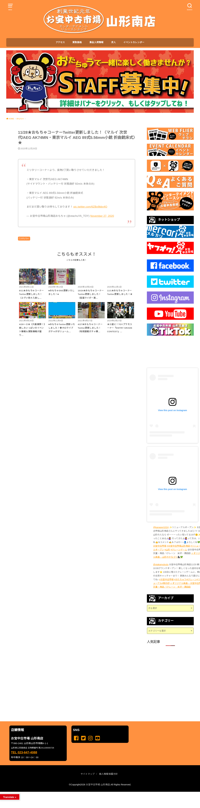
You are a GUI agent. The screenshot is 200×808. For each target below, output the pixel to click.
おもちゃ (25, 238)
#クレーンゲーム (179, 549)
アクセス (60, 42)
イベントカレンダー (133, 42)
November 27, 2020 (102, 215)
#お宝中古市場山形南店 (178, 546)
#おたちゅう (180, 579)
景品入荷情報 (96, 42)
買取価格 (77, 42)
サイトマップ (88, 774)
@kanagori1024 (161, 527)
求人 (113, 42)
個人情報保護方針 (108, 774)
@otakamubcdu (160, 564)
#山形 (167, 549)
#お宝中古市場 (166, 579)
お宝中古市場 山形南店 (98, 784)
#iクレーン (191, 579)
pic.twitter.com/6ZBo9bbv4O (90, 206)
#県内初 (166, 583)
